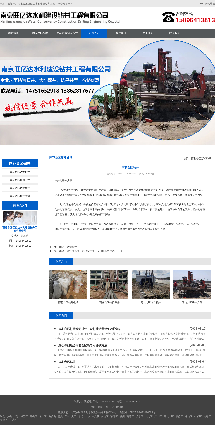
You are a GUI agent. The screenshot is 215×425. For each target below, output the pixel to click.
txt (201, 3)
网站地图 (210, 3)
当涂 (16, 416)
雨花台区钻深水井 (67, 33)
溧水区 (139, 416)
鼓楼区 (198, 416)
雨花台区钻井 (40, 33)
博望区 (24, 416)
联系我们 (174, 33)
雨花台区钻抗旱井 (20, 188)
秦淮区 (4, 419)
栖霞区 (179, 416)
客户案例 (121, 33)
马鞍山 (52, 416)
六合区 (149, 416)
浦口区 (188, 416)
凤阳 (73, 416)
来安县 (95, 416)
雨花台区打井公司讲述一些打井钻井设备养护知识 (89, 329)
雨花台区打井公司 (20, 196)
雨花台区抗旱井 (68, 247)
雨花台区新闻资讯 (201, 158)
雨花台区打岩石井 (20, 180)
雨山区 (33, 416)
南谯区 (105, 416)
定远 (80, 416)
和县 (2, 416)
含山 (9, 416)
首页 (185, 158)
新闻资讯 (94, 33)
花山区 (43, 416)
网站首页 (13, 33)
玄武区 (13, 419)
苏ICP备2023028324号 (142, 412)
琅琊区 (114, 416)
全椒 (87, 416)
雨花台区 (169, 416)
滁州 (122, 416)
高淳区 (130, 416)
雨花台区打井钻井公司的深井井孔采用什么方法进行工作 (90, 251)
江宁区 (158, 416)
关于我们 (147, 33)
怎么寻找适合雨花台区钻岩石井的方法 (82, 345)
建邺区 (207, 416)
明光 (60, 416)
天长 (67, 416)
